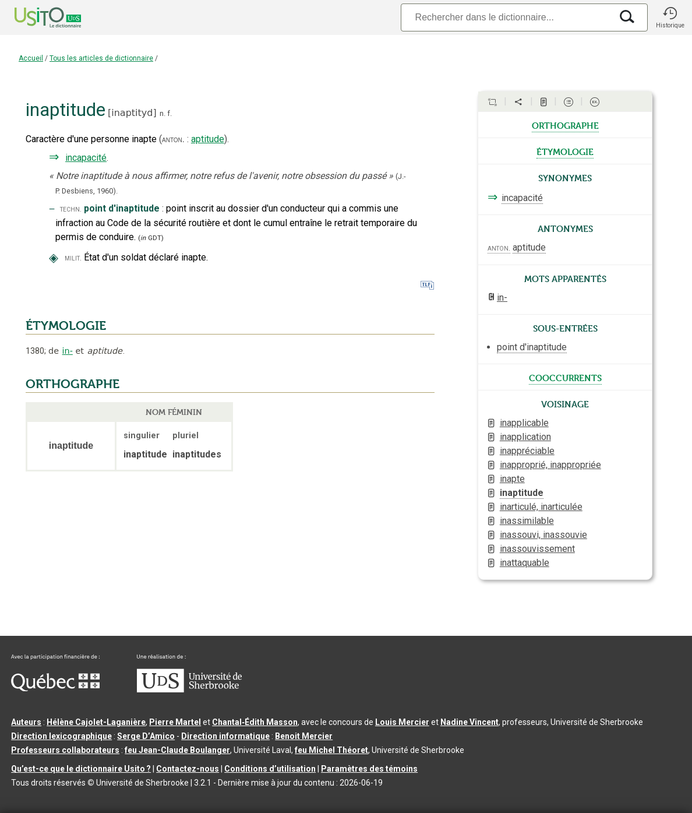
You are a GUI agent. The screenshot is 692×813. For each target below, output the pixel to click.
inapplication (525, 436)
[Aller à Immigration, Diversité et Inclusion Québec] (55, 688)
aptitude (207, 139)
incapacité (86, 157)
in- (67, 351)
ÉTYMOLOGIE (66, 326)
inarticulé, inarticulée (541, 506)
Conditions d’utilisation (270, 768)
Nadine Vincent (469, 722)
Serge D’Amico (146, 736)
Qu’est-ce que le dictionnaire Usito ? (81, 768)
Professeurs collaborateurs (65, 750)
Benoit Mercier (304, 736)
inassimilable (527, 520)
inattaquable (524, 562)
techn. (71, 209)
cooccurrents (565, 377)
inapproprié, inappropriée (550, 464)
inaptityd (132, 112)
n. (162, 113)
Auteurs (26, 722)
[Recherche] (506, 17)
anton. (173, 139)
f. (169, 113)
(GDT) (151, 238)
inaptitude (521, 492)
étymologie (565, 151)
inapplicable (524, 422)
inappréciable (527, 450)
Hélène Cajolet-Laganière (96, 722)
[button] (669, 17)
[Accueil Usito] (35, 17)
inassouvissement (537, 548)
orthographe (565, 125)
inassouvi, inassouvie (543, 534)
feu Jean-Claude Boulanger (177, 750)
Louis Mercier (402, 722)
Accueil (31, 58)
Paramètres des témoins (369, 768)
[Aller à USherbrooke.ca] (189, 689)
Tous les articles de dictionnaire (101, 58)
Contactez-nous (187, 768)
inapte (512, 478)
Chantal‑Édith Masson (255, 722)
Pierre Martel (175, 722)
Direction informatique (225, 736)
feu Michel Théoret (331, 750)
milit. (73, 258)
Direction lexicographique (61, 736)
